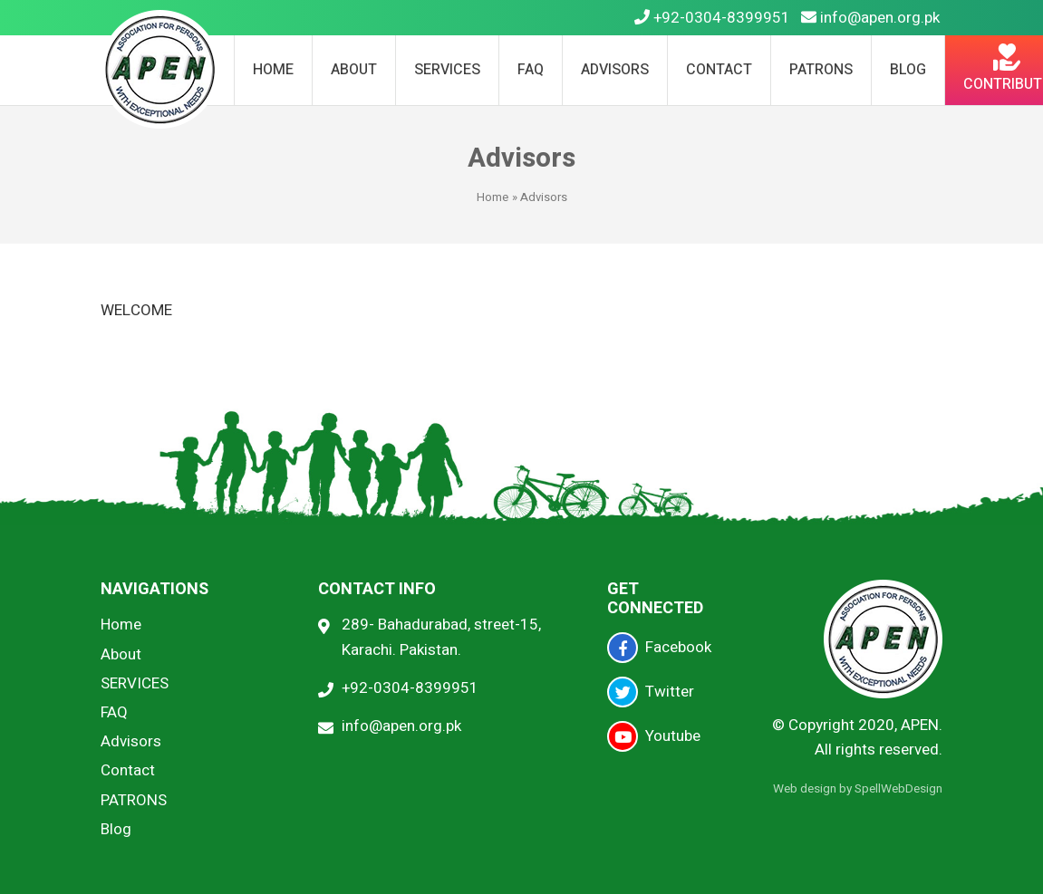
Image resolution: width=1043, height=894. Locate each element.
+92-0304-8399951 (712, 17)
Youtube (653, 736)
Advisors (615, 70)
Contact (719, 70)
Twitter (650, 692)
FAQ (530, 70)
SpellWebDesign (898, 789)
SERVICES (447, 70)
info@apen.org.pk (870, 17)
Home (273, 70)
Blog (908, 70)
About (354, 70)
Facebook (659, 647)
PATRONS (821, 70)
